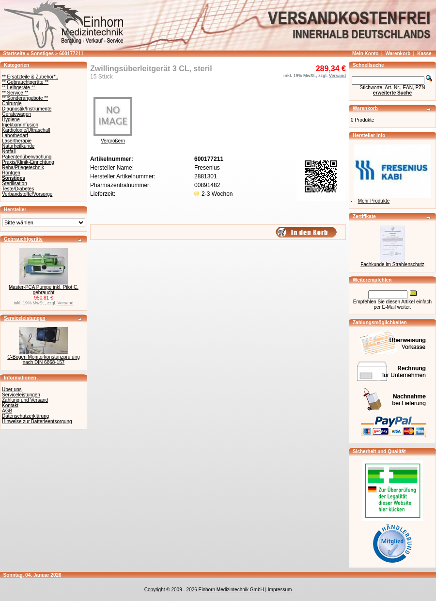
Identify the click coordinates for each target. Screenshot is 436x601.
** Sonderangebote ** (25, 98)
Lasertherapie (16, 140)
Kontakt (10, 405)
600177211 (71, 53)
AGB (7, 410)
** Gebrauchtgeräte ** (25, 82)
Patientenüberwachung (26, 156)
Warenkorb (397, 53)
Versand (66, 302)
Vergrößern (112, 138)
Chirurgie (12, 103)
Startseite (14, 53)
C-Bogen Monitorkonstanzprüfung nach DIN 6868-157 (43, 359)
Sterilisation (14, 183)
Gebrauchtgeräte (23, 239)
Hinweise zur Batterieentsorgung (37, 421)
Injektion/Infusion (20, 124)
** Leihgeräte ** (18, 87)
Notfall (9, 151)
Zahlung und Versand (25, 400)
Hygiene (11, 119)
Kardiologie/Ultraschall (26, 130)
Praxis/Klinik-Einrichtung (28, 162)
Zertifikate (364, 216)
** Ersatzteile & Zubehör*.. (30, 76)
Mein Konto (365, 53)
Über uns (12, 389)
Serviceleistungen (25, 318)
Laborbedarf (15, 135)
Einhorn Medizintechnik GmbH (231, 589)
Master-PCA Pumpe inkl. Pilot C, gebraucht (43, 290)
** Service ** (15, 92)
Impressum (280, 589)
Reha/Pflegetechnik (23, 167)
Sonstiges (42, 53)
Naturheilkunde (18, 146)
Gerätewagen (16, 114)
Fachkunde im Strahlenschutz (392, 264)
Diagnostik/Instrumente (26, 108)
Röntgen (11, 172)
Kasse (424, 53)
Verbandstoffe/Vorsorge (27, 194)
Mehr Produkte (374, 201)
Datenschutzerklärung (25, 416)
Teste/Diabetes (18, 188)
